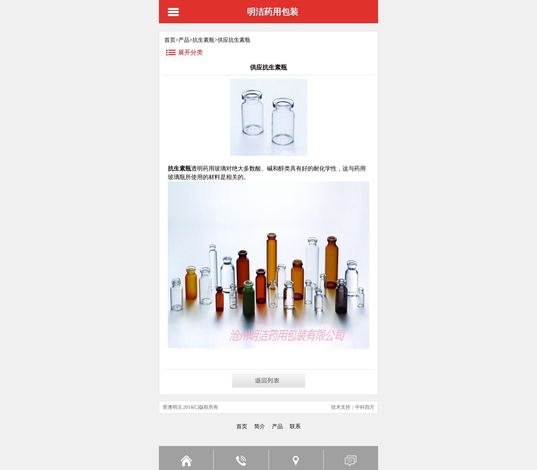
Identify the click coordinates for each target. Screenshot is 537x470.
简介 (259, 426)
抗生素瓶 (203, 40)
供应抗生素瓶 (233, 40)
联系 (295, 426)
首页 (241, 426)
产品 (183, 40)
